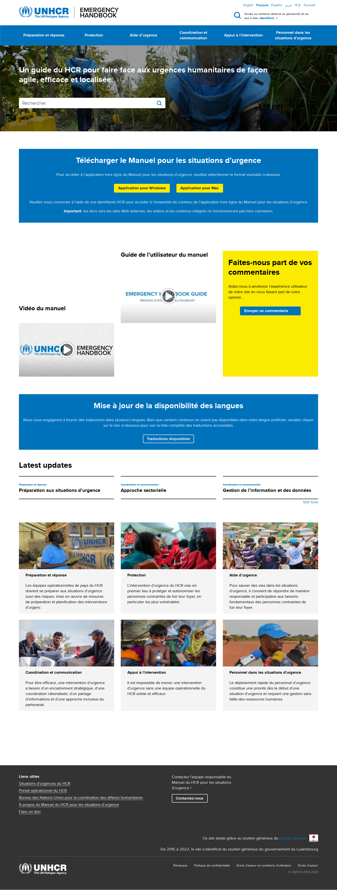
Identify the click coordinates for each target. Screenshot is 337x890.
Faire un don (30, 811)
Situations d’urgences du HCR (44, 783)
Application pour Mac (199, 188)
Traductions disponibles (168, 439)
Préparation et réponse (43, 35)
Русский (309, 5)
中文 (298, 5)
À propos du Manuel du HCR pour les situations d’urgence (69, 804)
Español (276, 5)
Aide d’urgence (143, 35)
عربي (288, 5)
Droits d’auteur (308, 865)
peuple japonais (292, 838)
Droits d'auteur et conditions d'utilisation (263, 865)
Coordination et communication (193, 35)
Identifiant (267, 18)
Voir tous (310, 502)
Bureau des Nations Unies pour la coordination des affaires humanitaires (81, 797)
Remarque (180, 865)
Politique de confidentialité (212, 865)
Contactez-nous (189, 798)
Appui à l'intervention (243, 35)
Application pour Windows (142, 188)
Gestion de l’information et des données (267, 490)
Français (262, 5)
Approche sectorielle (143, 490)
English (248, 5)
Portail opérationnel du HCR (43, 790)
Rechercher (238, 15)
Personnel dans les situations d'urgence (293, 35)
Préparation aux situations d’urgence (59, 490)
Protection (94, 35)
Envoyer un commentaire (266, 311)
